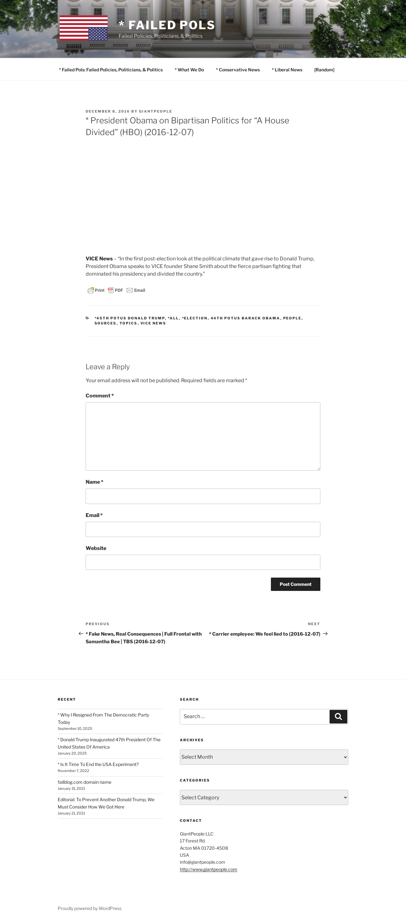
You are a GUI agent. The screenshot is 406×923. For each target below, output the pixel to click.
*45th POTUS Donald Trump (130, 318)
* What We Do (189, 69)
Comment (100, 396)
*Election (195, 318)
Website (96, 548)
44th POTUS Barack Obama (245, 318)
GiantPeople (155, 111)
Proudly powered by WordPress (89, 908)
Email (94, 515)
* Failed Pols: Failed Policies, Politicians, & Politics (111, 69)
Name (94, 482)
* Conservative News (238, 69)
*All (173, 318)
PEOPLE (292, 318)
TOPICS (129, 323)
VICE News (154, 323)
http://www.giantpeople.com (208, 869)
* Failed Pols (167, 25)
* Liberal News (287, 69)
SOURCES (106, 323)
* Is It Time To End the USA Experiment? (98, 764)
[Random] (324, 69)
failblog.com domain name (84, 782)
